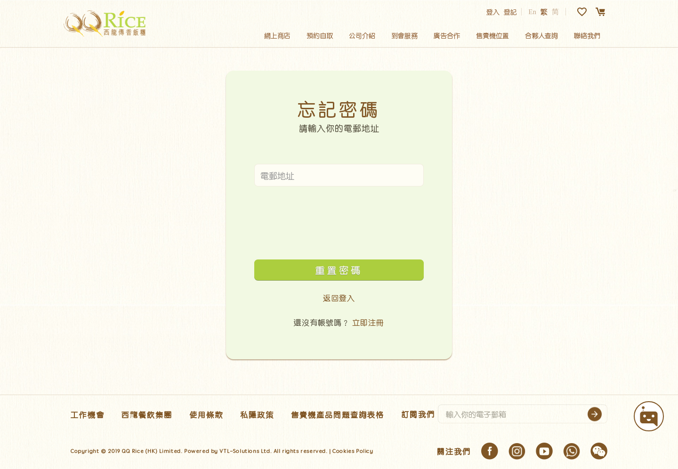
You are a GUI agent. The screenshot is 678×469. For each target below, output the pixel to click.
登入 (493, 11)
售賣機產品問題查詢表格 (337, 414)
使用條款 (206, 414)
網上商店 (277, 35)
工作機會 (88, 414)
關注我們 (454, 451)
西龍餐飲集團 (146, 414)
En (532, 12)
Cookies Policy (352, 451)
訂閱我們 (418, 414)
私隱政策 (257, 414)
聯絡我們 (587, 35)
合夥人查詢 (541, 35)
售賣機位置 (492, 35)
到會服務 (404, 35)
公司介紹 (362, 35)
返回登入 (339, 297)
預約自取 (320, 35)
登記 (510, 11)
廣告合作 (447, 35)
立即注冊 (368, 322)
